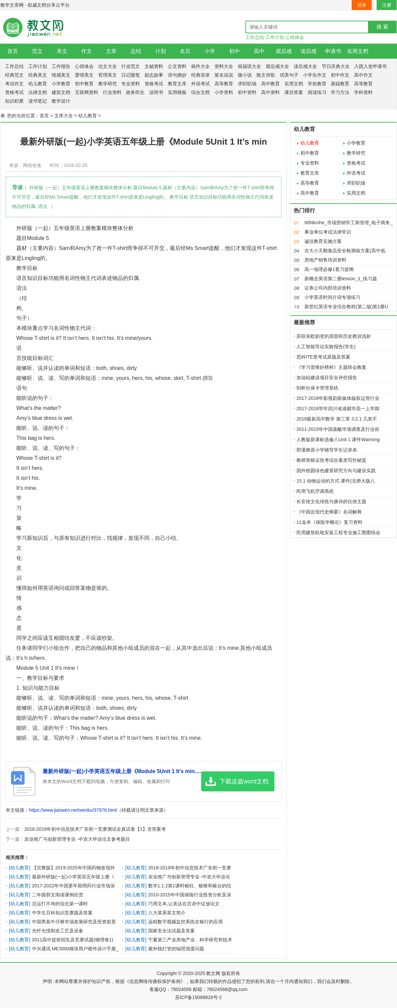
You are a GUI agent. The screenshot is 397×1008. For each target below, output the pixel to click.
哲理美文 (107, 75)
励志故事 (154, 75)
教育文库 (177, 83)
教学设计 (61, 101)
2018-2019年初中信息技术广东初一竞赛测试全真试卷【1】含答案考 (95, 829)
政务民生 (135, 92)
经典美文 (37, 75)
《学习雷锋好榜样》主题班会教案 (331, 367)
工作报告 (61, 66)
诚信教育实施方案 (323, 241)
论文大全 (107, 66)
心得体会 (294, 37)
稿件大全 (200, 66)
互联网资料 (86, 92)
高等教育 (223, 83)
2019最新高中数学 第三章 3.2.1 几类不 (336, 419)
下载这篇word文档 (243, 781)
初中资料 (247, 92)
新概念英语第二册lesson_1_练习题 (340, 278)
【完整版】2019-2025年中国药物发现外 (73, 867)
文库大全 (63, 115)
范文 (37, 51)
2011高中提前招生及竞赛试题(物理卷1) (72, 939)
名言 (185, 51)
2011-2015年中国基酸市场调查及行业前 (337, 429)
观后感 (284, 51)
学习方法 (340, 92)
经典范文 (14, 75)
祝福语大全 (249, 66)
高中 (259, 51)
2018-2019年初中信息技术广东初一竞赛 (189, 867)
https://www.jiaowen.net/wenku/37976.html (73, 810)
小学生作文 (314, 75)
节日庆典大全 (336, 66)
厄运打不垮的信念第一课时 (60, 903)
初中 (234, 51)
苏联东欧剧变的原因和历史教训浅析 (333, 336)
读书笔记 (37, 101)
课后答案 (293, 92)
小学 (209, 51)
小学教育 (61, 83)
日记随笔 (130, 75)
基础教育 (340, 83)
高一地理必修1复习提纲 (329, 269)
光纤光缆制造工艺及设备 (57, 930)
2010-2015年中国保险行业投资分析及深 (189, 894)
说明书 (156, 92)
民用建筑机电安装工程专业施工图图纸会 (338, 532)
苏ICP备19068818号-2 (198, 997)
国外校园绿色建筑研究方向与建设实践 (336, 470)
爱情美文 (84, 75)
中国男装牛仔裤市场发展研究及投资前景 (74, 921)
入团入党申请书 (370, 66)
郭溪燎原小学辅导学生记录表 (326, 450)
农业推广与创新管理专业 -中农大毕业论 (189, 876)
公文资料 (177, 66)
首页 (12, 51)
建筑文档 (61, 92)
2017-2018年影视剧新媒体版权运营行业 (337, 398)
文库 (111, 51)
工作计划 (274, 37)
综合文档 (200, 92)
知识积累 (14, 101)
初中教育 (84, 83)
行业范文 (130, 66)
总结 (136, 51)
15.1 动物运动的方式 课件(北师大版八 (335, 481)
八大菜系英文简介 (167, 912)
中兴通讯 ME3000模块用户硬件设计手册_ (75, 948)
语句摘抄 (177, 75)
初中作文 (340, 75)
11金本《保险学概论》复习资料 (329, 522)
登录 (361, 5)
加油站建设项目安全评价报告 (326, 377)
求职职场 (247, 83)
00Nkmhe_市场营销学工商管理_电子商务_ (348, 222)
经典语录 (200, 75)
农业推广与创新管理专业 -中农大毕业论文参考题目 (77, 839)
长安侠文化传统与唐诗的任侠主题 (331, 501)
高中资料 (270, 92)
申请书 (333, 51)
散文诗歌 (265, 75)
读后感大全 (305, 66)
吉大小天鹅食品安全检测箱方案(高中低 (344, 250)
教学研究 (107, 83)
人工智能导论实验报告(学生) (325, 346)
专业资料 (130, 83)
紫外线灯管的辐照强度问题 (176, 948)
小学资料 (223, 92)
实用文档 (357, 51)
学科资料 (363, 92)
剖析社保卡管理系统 (317, 388)
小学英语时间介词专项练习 (332, 297)
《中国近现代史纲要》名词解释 (329, 511)
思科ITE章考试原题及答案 (323, 357)
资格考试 (154, 83)
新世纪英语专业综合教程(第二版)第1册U (346, 306)
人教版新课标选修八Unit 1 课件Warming (338, 439)
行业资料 (112, 92)
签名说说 (223, 75)
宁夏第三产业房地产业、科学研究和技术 (190, 939)
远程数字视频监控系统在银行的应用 (185, 921)
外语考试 (200, 83)
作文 (86, 51)
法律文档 (37, 92)
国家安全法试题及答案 (171, 930)
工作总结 (254, 37)
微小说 (245, 75)
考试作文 (14, 83)
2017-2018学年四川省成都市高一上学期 (337, 408)
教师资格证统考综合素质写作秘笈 (331, 460)
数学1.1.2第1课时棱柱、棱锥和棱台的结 (189, 885)
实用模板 (177, 92)
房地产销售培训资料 (325, 260)
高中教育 (270, 83)
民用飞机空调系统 (315, 491)
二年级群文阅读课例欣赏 (57, 894)
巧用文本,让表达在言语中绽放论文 (183, 903)
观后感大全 (277, 66)
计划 (160, 51)
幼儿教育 (37, 83)
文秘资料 (154, 66)
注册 (386, 5)
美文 (62, 51)
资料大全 (223, 66)
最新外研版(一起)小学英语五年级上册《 (73, 876)
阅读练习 (317, 92)
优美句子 (289, 75)
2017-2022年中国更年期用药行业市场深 (73, 885)
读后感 (308, 51)
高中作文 (363, 75)
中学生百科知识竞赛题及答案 (62, 912)
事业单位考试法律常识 (327, 232)
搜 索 (382, 27)
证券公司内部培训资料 (327, 288)
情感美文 (61, 75)
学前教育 (317, 83)
